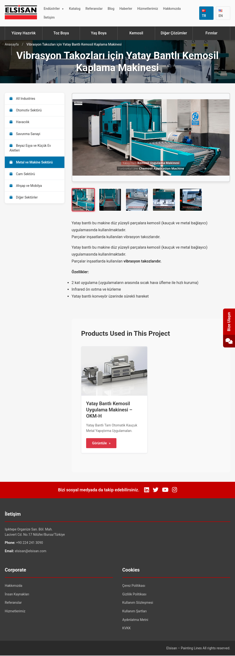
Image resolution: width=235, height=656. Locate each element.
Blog (111, 8)
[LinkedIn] (146, 490)
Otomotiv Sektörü (26, 110)
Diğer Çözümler (174, 33)
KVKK (126, 629)
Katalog (74, 8)
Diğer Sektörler (24, 199)
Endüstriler (52, 8)
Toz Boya (61, 33)
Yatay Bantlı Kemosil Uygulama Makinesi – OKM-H (109, 410)
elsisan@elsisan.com (30, 551)
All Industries (23, 98)
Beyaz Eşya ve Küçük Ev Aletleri (30, 148)
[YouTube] (165, 490)
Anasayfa (12, 44)
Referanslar (94, 8)
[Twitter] (155, 490)
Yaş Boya (98, 33)
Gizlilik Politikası (134, 595)
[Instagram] (174, 490)
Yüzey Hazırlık (23, 33)
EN (221, 13)
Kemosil (136, 33)
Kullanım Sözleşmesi (137, 603)
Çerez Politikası (133, 586)
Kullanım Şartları (134, 612)
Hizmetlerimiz (147, 8)
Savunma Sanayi (25, 134)
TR (204, 13)
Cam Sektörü (22, 175)
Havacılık (20, 122)
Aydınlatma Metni (135, 620)
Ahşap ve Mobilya (26, 187)
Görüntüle (101, 444)
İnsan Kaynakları (17, 595)
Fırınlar (211, 33)
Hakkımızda (172, 8)
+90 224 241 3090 (29, 543)
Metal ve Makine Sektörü (31, 163)
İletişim (49, 17)
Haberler (125, 8)
